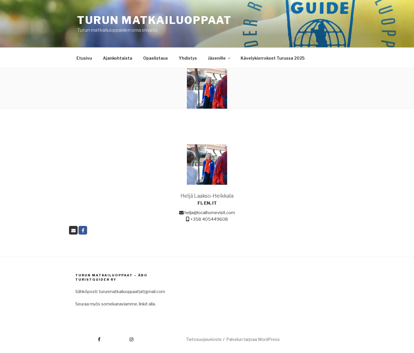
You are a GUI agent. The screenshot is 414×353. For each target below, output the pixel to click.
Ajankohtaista (117, 58)
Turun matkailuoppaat (154, 20)
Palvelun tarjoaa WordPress (253, 339)
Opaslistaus (155, 58)
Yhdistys (188, 58)
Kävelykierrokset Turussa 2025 (272, 58)
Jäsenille (219, 58)
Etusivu (84, 58)
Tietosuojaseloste (204, 339)
